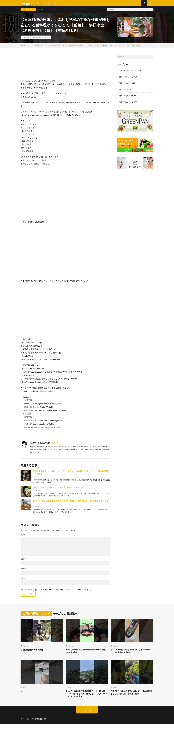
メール (24, 571)
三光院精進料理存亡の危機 (34, 652)
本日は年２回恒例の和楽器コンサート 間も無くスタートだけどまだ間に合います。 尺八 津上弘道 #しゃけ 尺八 (87, 697)
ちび (23, 694)
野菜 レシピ (124, 92)
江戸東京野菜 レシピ (41, 39)
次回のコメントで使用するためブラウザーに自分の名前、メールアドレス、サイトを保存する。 (57, 592)
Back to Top (87, 715)
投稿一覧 (55, 445)
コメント (24, 537)
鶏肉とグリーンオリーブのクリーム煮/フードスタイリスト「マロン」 (63, 490)
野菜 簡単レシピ (126, 104)
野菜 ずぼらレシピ (127, 79)
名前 (23, 561)
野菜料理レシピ (41, 724)
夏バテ (40, 12)
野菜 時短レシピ (126, 98)
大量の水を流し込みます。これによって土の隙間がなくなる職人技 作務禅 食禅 (132, 696)
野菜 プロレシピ (126, 85)
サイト (23, 580)
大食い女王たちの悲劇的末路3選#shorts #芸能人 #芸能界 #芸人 (87, 654)
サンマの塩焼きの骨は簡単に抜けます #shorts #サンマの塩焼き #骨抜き (130, 654)
